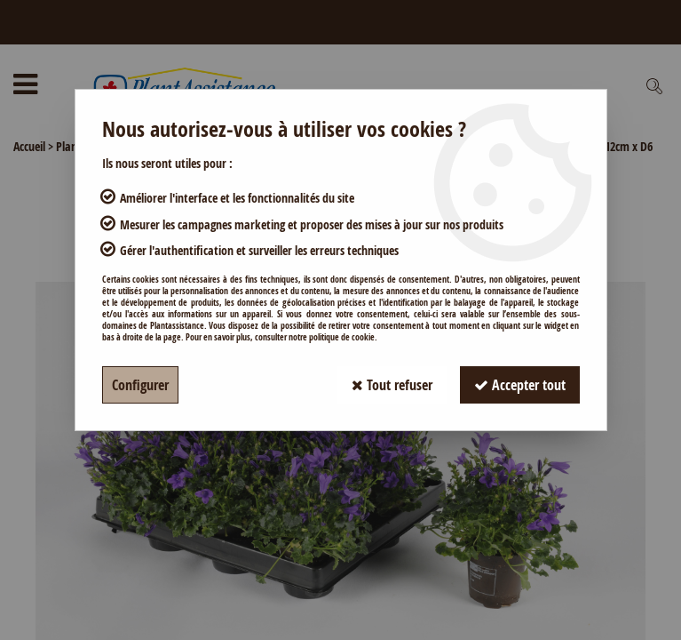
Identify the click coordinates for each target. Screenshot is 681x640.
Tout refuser (392, 385)
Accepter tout (520, 385)
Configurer (140, 385)
